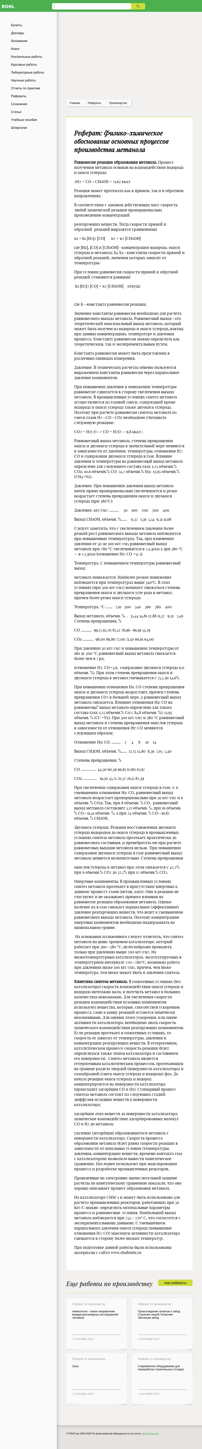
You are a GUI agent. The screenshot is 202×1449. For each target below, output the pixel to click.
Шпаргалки (19, 127)
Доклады (17, 33)
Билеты (16, 25)
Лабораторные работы (27, 72)
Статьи (16, 112)
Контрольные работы (26, 56)
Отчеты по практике (25, 88)
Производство (118, 103)
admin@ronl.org (150, 1433)
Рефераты (18, 96)
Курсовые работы (24, 64)
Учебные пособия (24, 119)
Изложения (19, 41)
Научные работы (23, 80)
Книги (15, 48)
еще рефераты (175, 1283)
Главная (74, 103)
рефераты (94, 103)
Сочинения (19, 104)
